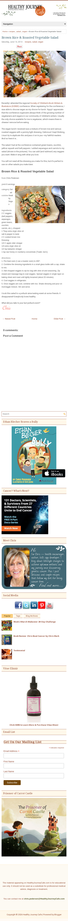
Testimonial (19, 650)
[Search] (33, 414)
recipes (12, 31)
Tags (18, 616)
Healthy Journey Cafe (32, 914)
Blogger (57, 914)
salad (18, 31)
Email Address (11, 751)
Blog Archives (32, 616)
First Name (9, 761)
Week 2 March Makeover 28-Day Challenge (35, 622)
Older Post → (60, 319)
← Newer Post (8, 319)
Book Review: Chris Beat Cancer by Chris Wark (36, 636)
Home (4, 31)
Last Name (9, 771)
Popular (7, 616)
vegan (24, 31)
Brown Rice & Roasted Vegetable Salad (30, 37)
